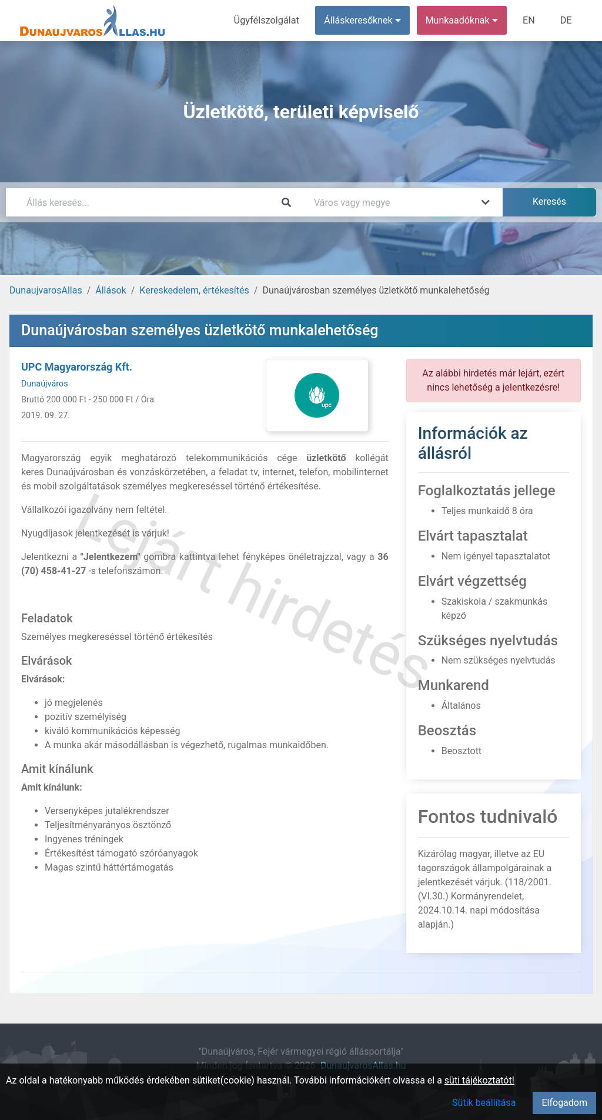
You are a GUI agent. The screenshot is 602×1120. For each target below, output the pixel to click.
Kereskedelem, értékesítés (194, 290)
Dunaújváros (44, 384)
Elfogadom (564, 1102)
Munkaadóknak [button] (463, 20)
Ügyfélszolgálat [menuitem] (268, 20)
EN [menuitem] (530, 20)
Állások (110, 290)
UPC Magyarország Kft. (76, 367)
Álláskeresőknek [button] (364, 20)
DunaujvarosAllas (45, 290)
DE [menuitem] (566, 20)
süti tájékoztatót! (479, 1080)
